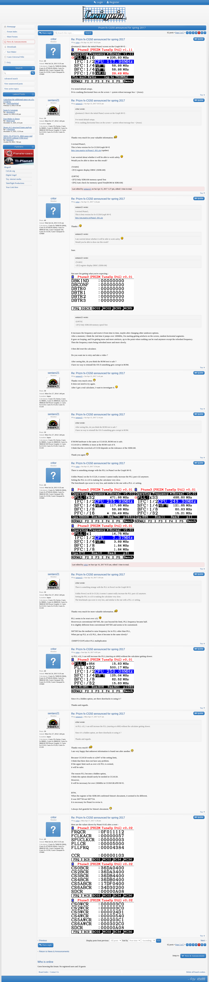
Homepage (11, 26)
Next (203, 941)
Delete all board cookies (195, 972)
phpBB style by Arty (191, 979)
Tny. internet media (13, 179)
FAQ (8, 62)
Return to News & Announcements (54, 951)
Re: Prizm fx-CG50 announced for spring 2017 (98, 39)
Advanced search (11, 78)
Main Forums (12, 37)
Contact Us (54, 972)
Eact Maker (11, 52)
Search (19, 67)
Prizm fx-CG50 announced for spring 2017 (122, 27)
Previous (43, 941)
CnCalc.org (10, 171)
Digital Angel (11, 175)
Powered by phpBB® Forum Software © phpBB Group (201, 979)
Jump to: (175, 955)
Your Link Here (12, 187)
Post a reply (47, 33)
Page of (179, 32)
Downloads (11, 47)
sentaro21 (53, 100)
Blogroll (7, 167)
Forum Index (12, 32)
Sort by (131, 940)
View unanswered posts (13, 84)
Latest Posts (19, 94)
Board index (43, 972)
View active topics (11, 89)
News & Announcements (17, 42)
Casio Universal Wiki (15, 57)
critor (53, 39)
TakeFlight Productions (15, 183)
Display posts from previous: (104, 940)
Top (201, 95)
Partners (19, 146)
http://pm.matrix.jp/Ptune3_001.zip (86, 150)
